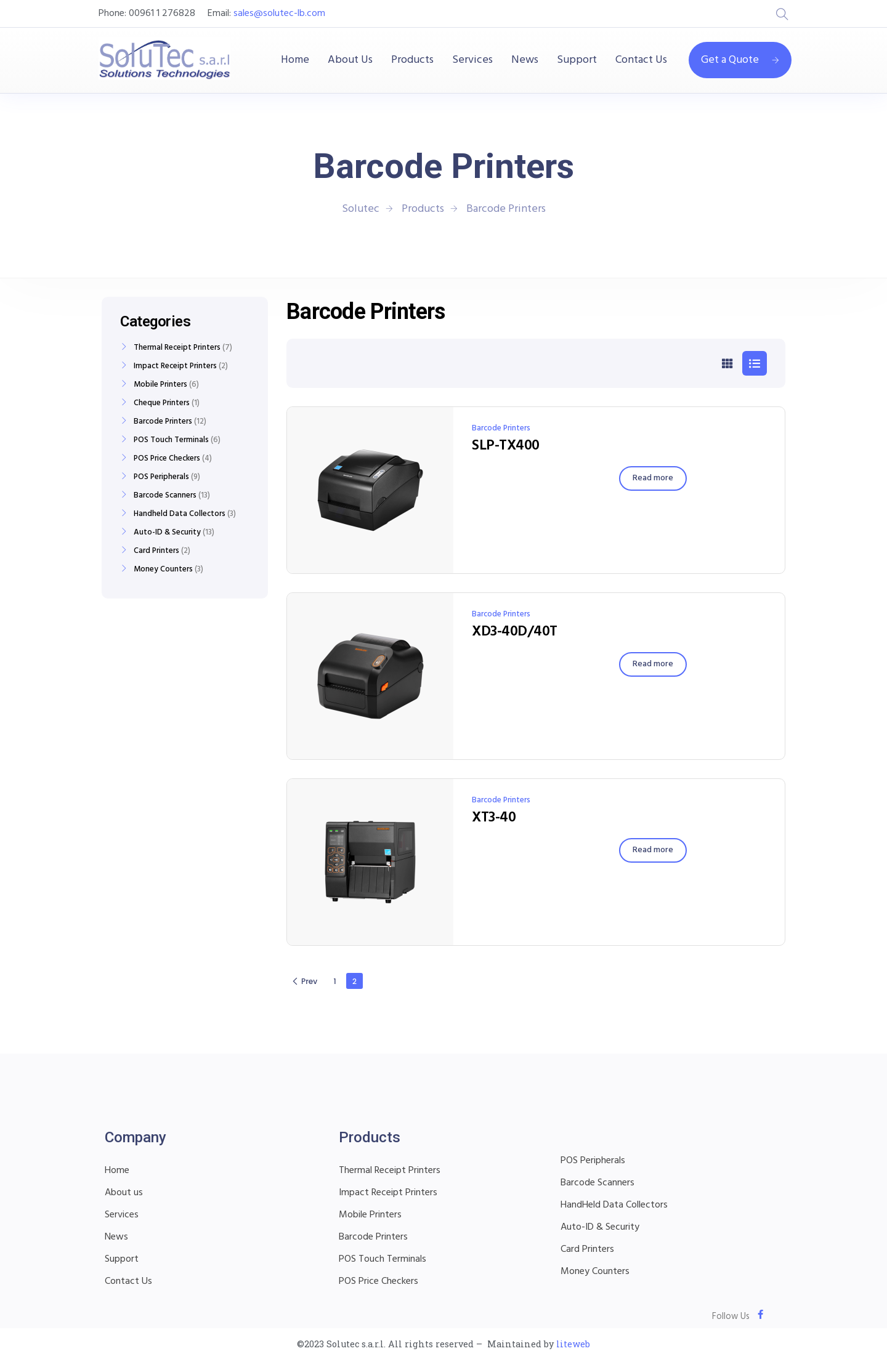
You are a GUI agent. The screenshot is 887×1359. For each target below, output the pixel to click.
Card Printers (156, 551)
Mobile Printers (160, 385)
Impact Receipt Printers (175, 366)
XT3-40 (494, 818)
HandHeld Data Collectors (614, 1205)
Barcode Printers (501, 428)
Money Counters (163, 570)
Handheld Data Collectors (179, 514)
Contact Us (641, 60)
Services (472, 60)
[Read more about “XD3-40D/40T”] (653, 664)
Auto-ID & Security (167, 533)
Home (295, 60)
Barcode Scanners (165, 496)
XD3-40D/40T (514, 632)
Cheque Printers (162, 403)
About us (124, 1193)
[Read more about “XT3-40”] (653, 850)
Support (577, 60)
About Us (350, 60)
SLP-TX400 (506, 446)
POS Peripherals (161, 477)
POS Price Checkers (167, 459)
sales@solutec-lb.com (279, 14)
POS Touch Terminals (171, 440)
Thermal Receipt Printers (177, 348)
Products (412, 60)
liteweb (573, 1344)
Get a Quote (740, 60)
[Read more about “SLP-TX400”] (653, 478)
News (524, 60)
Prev (304, 981)
